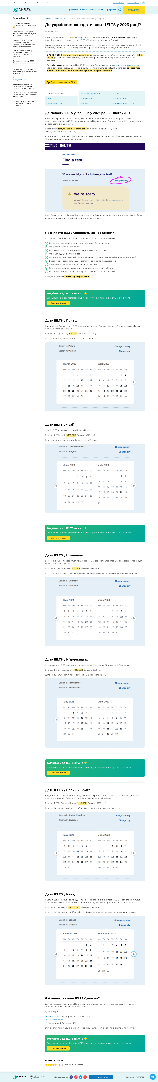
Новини (66, 3)
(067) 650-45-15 (118, 3)
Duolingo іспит (56, 1020)
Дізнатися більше (58, 303)
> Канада (83, 103)
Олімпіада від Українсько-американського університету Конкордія (25, 71)
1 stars (46, 1065)
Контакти (28, 3)
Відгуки (39, 3)
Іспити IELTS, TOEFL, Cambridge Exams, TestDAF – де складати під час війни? (25, 95)
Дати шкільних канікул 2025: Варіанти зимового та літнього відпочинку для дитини (25, 63)
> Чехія (49, 98)
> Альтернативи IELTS (123, 103)
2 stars (48, 1065)
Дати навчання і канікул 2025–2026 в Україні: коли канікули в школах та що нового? (24, 34)
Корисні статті (52, 3)
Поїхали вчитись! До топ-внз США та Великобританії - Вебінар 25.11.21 (24, 103)
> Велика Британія (55, 103)
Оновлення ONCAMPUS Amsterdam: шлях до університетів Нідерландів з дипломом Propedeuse (24, 43)
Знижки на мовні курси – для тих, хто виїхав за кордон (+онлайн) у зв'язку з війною (24, 86)
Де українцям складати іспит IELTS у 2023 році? (24, 79)
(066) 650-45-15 (133, 3)
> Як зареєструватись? (90, 93)
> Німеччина (85, 98)
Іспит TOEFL (55, 1016)
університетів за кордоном (126, 65)
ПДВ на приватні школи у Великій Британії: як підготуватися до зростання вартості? (24, 53)
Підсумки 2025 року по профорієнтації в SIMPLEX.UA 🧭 (24, 25)
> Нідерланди (120, 98)
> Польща (117, 93)
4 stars (53, 1065)
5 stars (55, 1065)
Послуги (16, 3)
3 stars (51, 1065)
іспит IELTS (79, 40)
